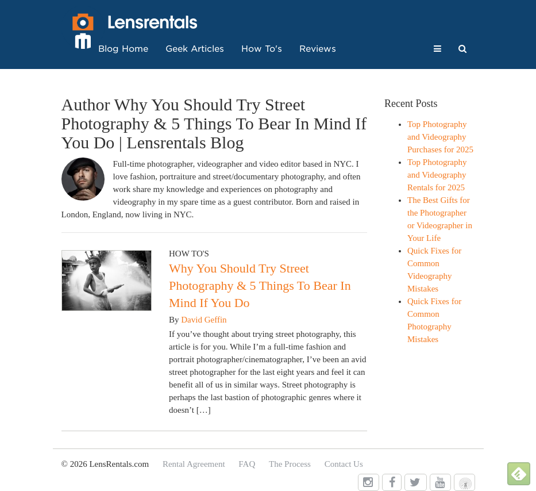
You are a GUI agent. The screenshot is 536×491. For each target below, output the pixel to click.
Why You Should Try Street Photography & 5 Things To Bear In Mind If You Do (260, 285)
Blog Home (123, 49)
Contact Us (344, 464)
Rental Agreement (194, 464)
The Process (290, 464)
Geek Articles (194, 49)
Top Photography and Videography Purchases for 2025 (440, 137)
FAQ (246, 464)
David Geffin (203, 319)
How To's (261, 49)
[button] (437, 49)
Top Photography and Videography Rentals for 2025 (437, 175)
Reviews (317, 49)
